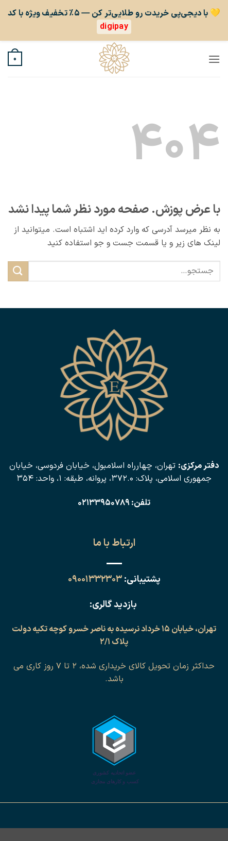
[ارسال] (18, 271)
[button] (214, 59)
